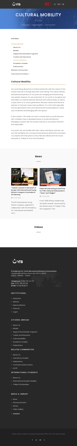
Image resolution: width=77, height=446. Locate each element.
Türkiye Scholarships (21, 384)
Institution (17, 298)
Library (15, 406)
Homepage (25, 25)
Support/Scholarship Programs (25, 54)
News (15, 399)
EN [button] (59, 4)
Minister (16, 302)
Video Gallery (18, 409)
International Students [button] (20, 74)
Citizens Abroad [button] (18, 44)
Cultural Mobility (37, 25)
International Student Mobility (25, 381)
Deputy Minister (19, 305)
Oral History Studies (20, 358)
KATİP (15, 368)
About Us (16, 47)
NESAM (16, 50)
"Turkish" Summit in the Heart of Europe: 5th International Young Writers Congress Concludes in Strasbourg (23, 191)
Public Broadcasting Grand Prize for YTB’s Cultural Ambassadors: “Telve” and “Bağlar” (52, 191)
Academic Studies (20, 63)
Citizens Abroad (16, 183)
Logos (15, 312)
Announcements (19, 402)
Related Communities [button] (20, 70)
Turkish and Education (22, 57)
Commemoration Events (23, 365)
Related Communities (27, 183)
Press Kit (16, 308)
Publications (18, 66)
